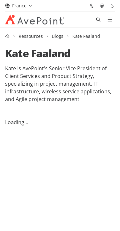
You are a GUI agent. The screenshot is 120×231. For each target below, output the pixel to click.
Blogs (57, 36)
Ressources (31, 36)
